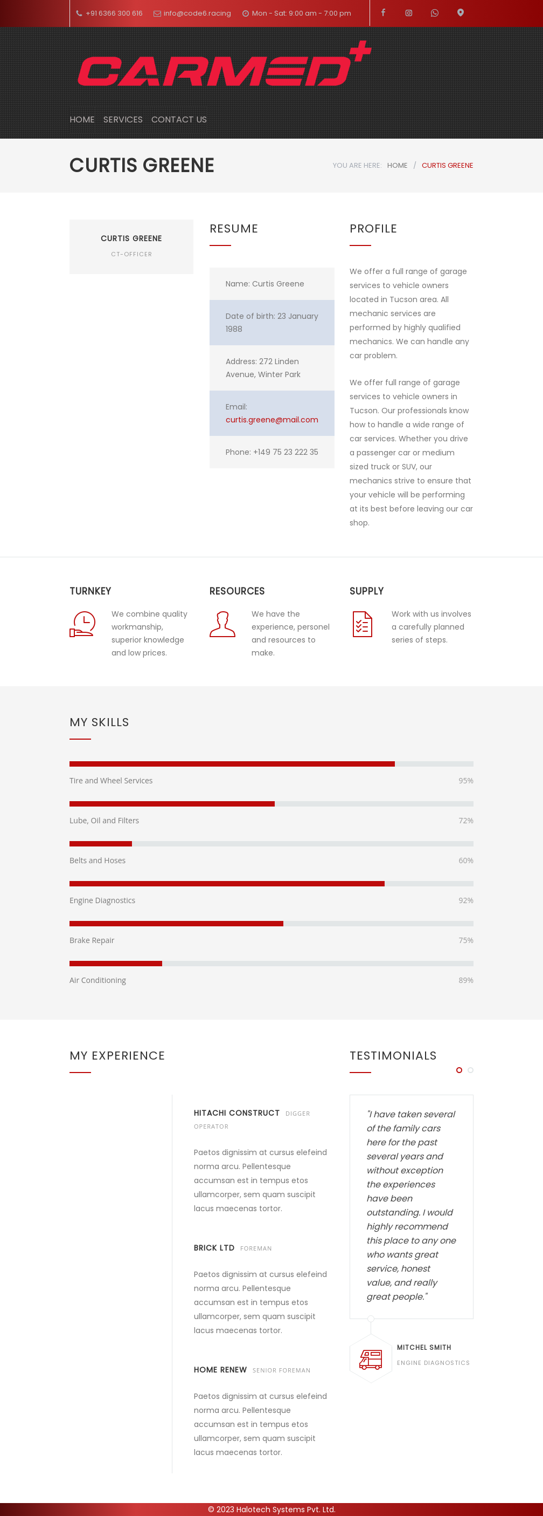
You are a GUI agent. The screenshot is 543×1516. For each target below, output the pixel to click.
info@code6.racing (197, 13)
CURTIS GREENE (131, 238)
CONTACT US (179, 119)
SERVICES (123, 119)
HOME (82, 119)
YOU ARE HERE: (357, 165)
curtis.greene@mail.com (272, 419)
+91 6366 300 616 (114, 13)
